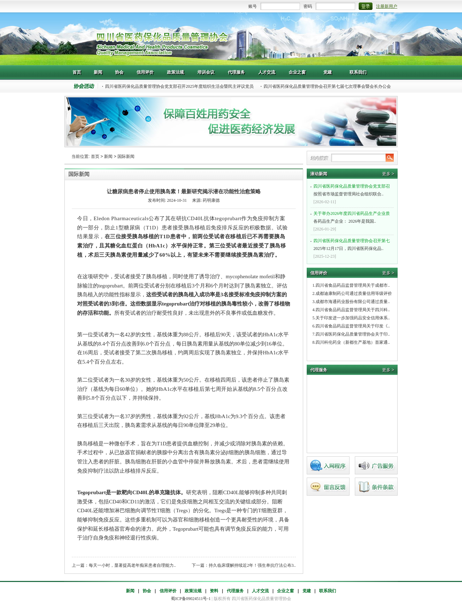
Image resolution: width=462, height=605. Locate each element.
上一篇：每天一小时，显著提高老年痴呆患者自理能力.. (124, 565)
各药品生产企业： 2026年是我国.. (353, 217)
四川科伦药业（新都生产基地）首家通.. (353, 342)
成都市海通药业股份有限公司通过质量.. (353, 301)
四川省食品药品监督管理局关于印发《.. (353, 326)
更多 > (388, 173)
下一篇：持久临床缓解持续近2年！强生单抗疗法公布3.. (244, 565)
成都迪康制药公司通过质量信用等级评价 (354, 293)
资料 (214, 590)
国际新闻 (125, 156)
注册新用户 (386, 6)
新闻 (108, 156)
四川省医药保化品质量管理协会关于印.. (353, 334)
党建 (306, 590)
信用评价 (168, 590)
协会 (147, 590)
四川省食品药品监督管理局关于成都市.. (353, 285)
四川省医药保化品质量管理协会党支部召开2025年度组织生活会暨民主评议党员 (179, 86)
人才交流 (260, 590)
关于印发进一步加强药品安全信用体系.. (353, 317)
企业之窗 (285, 590)
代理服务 (235, 590)
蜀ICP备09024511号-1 (190, 598)
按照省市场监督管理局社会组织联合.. (353, 189)
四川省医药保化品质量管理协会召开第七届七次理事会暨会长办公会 (327, 86)
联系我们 (327, 590)
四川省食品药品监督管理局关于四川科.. (353, 309)
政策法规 (193, 590)
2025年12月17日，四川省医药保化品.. (353, 244)
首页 (95, 156)
